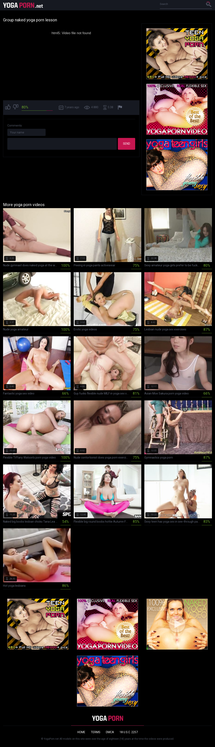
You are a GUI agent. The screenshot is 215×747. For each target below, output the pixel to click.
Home (81, 732)
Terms (95, 732)
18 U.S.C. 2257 (129, 732)
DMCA (110, 732)
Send (126, 143)
